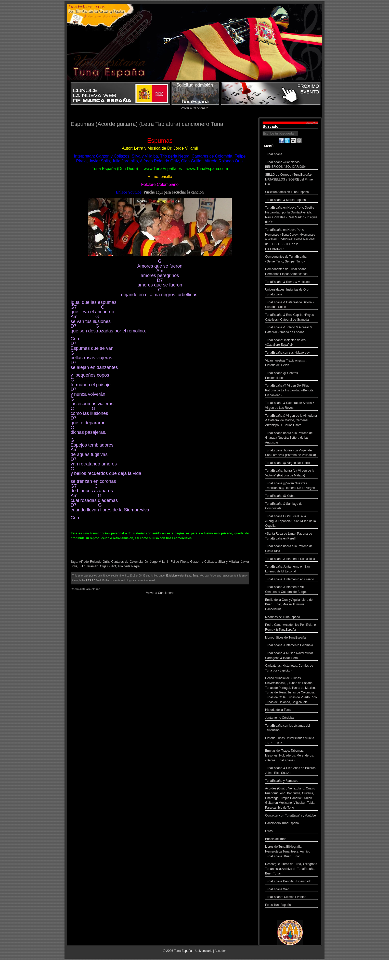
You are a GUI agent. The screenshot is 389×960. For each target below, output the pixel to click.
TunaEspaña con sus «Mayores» (291, 353)
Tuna (195, 575)
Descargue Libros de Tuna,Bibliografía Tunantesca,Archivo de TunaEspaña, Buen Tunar (291, 869)
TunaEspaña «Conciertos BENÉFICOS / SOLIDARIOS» (291, 165)
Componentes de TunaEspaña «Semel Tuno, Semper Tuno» (291, 259)
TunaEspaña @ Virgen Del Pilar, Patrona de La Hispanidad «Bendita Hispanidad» (291, 391)
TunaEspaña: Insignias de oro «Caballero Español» (291, 343)
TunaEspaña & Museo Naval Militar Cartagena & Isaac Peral (291, 656)
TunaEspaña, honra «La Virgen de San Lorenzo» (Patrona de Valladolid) (291, 453)
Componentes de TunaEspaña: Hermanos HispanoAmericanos (291, 272)
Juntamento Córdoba (291, 718)
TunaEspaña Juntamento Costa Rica (291, 559)
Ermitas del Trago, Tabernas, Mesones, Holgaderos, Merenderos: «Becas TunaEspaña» (291, 756)
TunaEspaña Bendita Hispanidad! (291, 882)
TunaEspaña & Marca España (291, 200)
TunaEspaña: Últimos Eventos (291, 897)
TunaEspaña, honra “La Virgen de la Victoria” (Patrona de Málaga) (291, 473)
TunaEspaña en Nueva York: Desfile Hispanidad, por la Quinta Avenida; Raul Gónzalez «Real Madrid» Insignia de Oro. (291, 215)
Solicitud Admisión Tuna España (291, 192)
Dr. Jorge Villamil (156, 561)
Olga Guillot (108, 566)
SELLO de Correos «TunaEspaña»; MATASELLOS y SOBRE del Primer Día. (291, 180)
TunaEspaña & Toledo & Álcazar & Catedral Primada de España (291, 330)
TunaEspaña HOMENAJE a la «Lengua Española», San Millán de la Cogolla (291, 521)
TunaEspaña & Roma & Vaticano (291, 282)
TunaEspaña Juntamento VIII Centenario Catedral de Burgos (291, 590)
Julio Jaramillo (88, 566)
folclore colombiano (180, 575)
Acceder (220, 951)
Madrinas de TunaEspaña (291, 617)
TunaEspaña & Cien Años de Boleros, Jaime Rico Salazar (291, 771)
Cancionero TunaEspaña (291, 823)
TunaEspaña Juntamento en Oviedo (291, 580)
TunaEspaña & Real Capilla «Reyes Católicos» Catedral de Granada (291, 317)
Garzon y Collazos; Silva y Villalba (214, 561)
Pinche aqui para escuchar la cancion (174, 192)
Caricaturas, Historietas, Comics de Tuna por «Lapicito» (291, 668)
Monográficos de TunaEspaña (291, 638)
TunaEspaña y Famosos (291, 781)
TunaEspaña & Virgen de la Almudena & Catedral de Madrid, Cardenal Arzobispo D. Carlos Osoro (291, 421)
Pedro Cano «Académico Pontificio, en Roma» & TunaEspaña (291, 627)
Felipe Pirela (179, 561)
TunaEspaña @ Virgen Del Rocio (291, 463)
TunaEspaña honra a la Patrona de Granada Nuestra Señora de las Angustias (291, 438)
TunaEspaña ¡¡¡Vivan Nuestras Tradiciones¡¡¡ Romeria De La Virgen (291, 486)
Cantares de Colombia (127, 561)
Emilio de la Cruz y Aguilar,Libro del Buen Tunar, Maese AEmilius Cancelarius (291, 605)
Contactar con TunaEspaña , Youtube (291, 816)
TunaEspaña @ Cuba (291, 496)
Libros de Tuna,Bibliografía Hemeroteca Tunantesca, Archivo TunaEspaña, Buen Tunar (291, 852)
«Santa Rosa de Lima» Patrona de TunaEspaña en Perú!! (291, 536)
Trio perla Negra (129, 566)
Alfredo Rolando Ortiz (94, 561)
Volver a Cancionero (194, 108)
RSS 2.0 (90, 580)
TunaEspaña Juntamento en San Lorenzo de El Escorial (291, 569)
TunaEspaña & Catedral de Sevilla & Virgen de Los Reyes (291, 406)
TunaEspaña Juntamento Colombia (291, 645)
